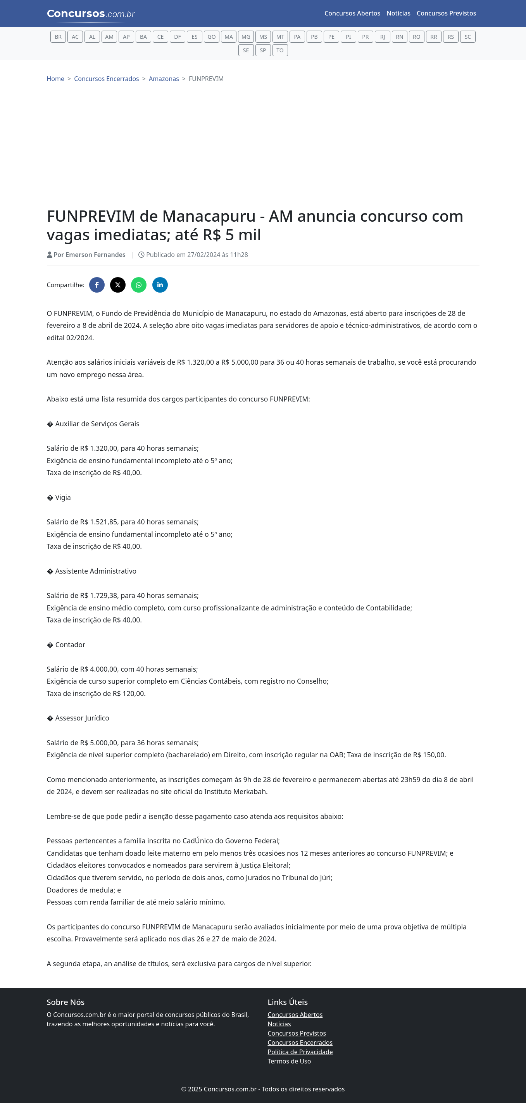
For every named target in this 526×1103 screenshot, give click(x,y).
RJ (382, 36)
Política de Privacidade (300, 1052)
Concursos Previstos (446, 13)
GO (211, 36)
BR (58, 36)
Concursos (91, 14)
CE (160, 36)
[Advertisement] (263, 148)
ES (194, 36)
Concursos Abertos (352, 13)
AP (126, 36)
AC (75, 36)
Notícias (398, 13)
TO (279, 50)
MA (228, 36)
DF (177, 36)
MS (263, 36)
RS (451, 36)
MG (245, 36)
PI (348, 36)
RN (399, 36)
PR (365, 36)
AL (92, 36)
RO (417, 36)
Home (56, 78)
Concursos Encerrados (106, 78)
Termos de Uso (289, 1061)
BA (143, 36)
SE (246, 50)
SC (468, 36)
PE (331, 36)
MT (280, 36)
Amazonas (164, 78)
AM (109, 36)
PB (314, 36)
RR (433, 36)
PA (297, 36)
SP (263, 50)
